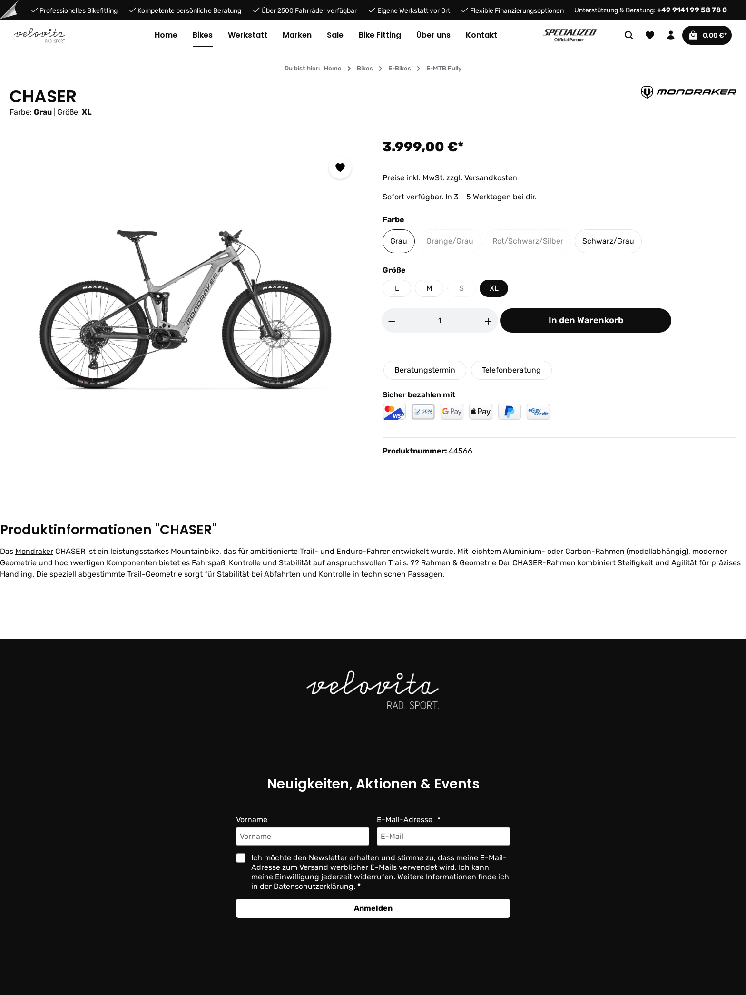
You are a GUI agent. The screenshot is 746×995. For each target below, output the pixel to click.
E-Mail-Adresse (405, 819)
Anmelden (373, 908)
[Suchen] (622, 35)
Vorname (252, 819)
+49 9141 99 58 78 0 (694, 10)
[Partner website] (569, 34)
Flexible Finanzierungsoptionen (516, 10)
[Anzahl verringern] (392, 320)
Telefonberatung (510, 369)
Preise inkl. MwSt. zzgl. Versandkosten (450, 177)
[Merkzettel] (643, 35)
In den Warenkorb (585, 320)
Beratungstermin (424, 369)
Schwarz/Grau (605, 241)
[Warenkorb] (704, 35)
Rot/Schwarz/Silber (530, 243)
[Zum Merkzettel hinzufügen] (340, 167)
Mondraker (33, 551)
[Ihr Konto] (664, 35)
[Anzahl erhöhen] (489, 320)
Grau (398, 241)
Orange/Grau (452, 243)
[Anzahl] (440, 320)
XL (493, 288)
